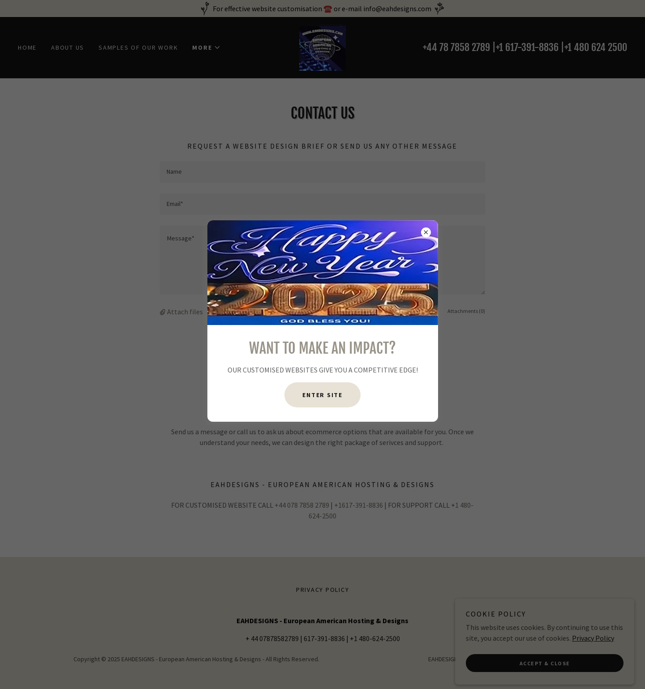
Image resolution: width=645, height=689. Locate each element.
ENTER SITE (322, 395)
